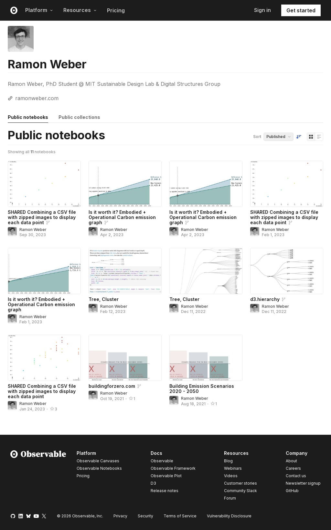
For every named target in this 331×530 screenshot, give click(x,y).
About (291, 460)
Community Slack (240, 490)
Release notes (164, 490)
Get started (300, 10)
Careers (293, 468)
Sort (257, 136)
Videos (231, 475)
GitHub (292, 490)
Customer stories (240, 483)
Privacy (120, 515)
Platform (39, 10)
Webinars (233, 468)
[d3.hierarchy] (286, 271)
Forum (230, 498)
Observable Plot (166, 475)
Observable (162, 460)
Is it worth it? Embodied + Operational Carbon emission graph (122, 217)
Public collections (79, 117)
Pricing (116, 10)
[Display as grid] (311, 137)
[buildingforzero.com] (125, 358)
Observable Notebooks (99, 468)
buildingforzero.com (112, 386)
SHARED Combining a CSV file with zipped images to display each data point (42, 217)
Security (145, 515)
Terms (180, 515)
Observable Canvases (98, 460)
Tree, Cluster (104, 299)
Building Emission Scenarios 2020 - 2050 (201, 388)
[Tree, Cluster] (125, 271)
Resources (80, 10)
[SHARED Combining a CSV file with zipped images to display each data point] (44, 184)
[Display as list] (319, 137)
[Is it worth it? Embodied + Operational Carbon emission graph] (125, 184)
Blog (228, 460)
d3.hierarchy (265, 299)
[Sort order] (298, 136)
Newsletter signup (303, 483)
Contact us (296, 476)
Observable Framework (173, 468)
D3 (153, 483)
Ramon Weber (33, 229)
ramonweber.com (37, 98)
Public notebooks (28, 117)
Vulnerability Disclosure (229, 515)
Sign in (262, 10)
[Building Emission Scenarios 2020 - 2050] (205, 358)
